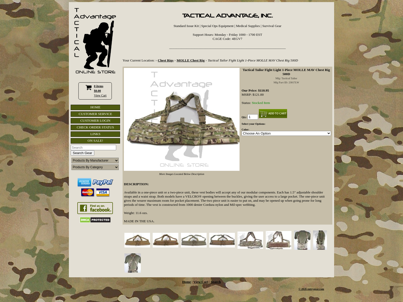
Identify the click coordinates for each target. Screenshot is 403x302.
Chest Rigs (165, 60)
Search (216, 282)
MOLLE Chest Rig (191, 60)
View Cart (100, 95)
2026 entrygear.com (312, 289)
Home (186, 282)
